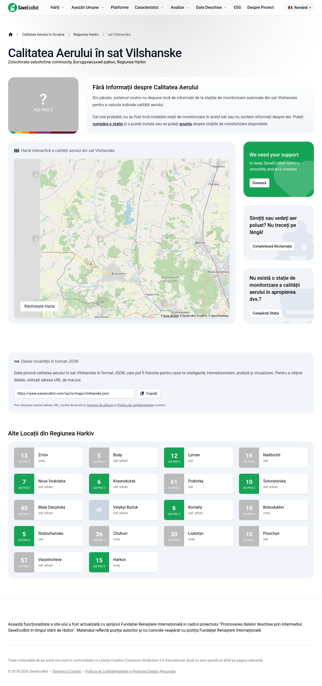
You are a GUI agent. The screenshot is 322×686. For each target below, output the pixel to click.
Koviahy (208, 507)
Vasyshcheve (58, 560)
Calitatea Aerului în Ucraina (43, 34)
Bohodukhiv (283, 507)
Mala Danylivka (58, 507)
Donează (259, 182)
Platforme (120, 7)
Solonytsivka (283, 481)
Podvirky (208, 481)
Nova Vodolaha (58, 481)
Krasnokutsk (133, 481)
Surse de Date (171, 315)
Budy (133, 455)
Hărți (58, 7)
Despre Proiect (260, 7)
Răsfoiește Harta (39, 306)
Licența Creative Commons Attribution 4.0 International (142, 660)
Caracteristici (150, 7)
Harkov (133, 560)
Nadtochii (283, 455)
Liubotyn (208, 534)
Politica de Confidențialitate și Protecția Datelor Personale (130, 671)
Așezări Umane (88, 7)
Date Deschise (212, 7)
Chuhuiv (133, 534)
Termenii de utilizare (100, 405)
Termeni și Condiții (66, 671)
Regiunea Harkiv (86, 34)
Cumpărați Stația (266, 313)
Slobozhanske (58, 534)
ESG (238, 7)
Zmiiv (58, 455)
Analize (180, 7)
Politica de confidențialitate (135, 405)
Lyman (208, 455)
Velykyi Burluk (133, 507)
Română (299, 8)
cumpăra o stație (108, 124)
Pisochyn (283, 534)
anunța (185, 124)
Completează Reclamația (272, 246)
